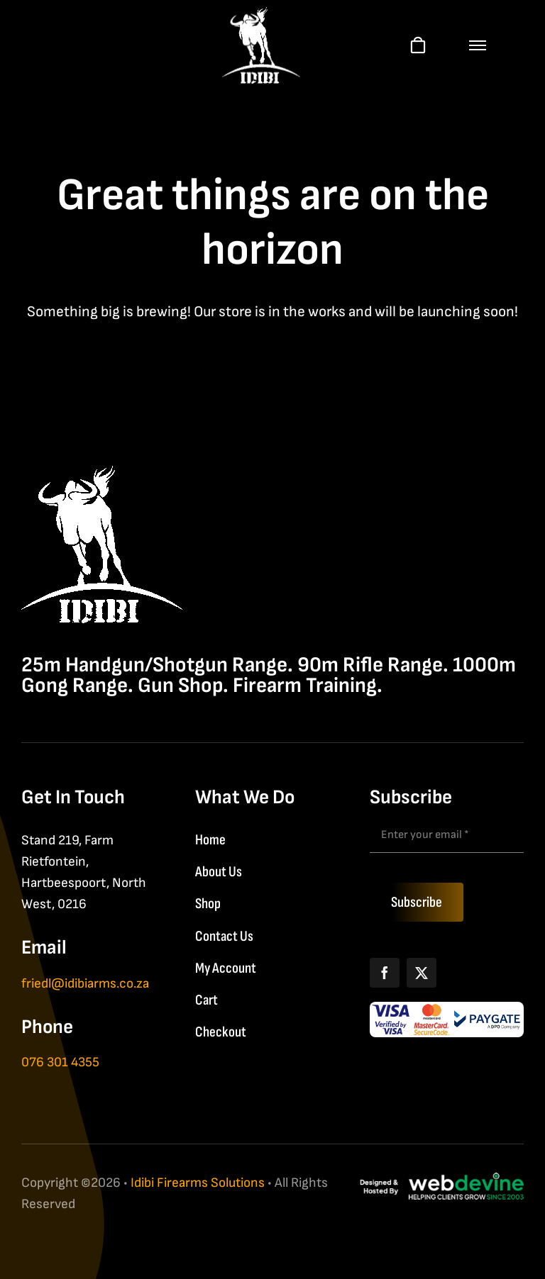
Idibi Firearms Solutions (198, 1183)
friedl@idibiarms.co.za (85, 984)
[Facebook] (385, 973)
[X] (421, 973)
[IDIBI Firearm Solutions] (101, 473)
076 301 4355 (60, 1062)
